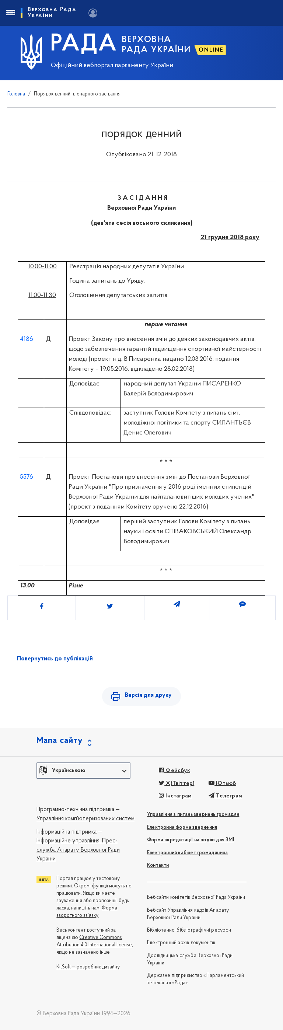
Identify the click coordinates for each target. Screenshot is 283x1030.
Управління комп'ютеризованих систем (85, 819)
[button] (83, 770)
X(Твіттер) (177, 783)
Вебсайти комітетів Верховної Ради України (196, 897)
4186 (26, 339)
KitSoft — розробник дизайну (88, 967)
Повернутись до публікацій (55, 659)
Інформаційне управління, (68, 841)
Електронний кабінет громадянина (187, 853)
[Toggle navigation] (10, 13)
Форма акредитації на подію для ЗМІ (190, 840)
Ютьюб (222, 783)
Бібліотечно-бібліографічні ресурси (189, 930)
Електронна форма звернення (182, 827)
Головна (16, 94)
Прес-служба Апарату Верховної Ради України (78, 850)
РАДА (84, 45)
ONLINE (211, 50)
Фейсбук (174, 771)
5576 (26, 477)
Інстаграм (175, 796)
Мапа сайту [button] (59, 740)
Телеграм (225, 796)
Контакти (158, 865)
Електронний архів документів (181, 943)
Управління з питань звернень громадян (193, 814)
